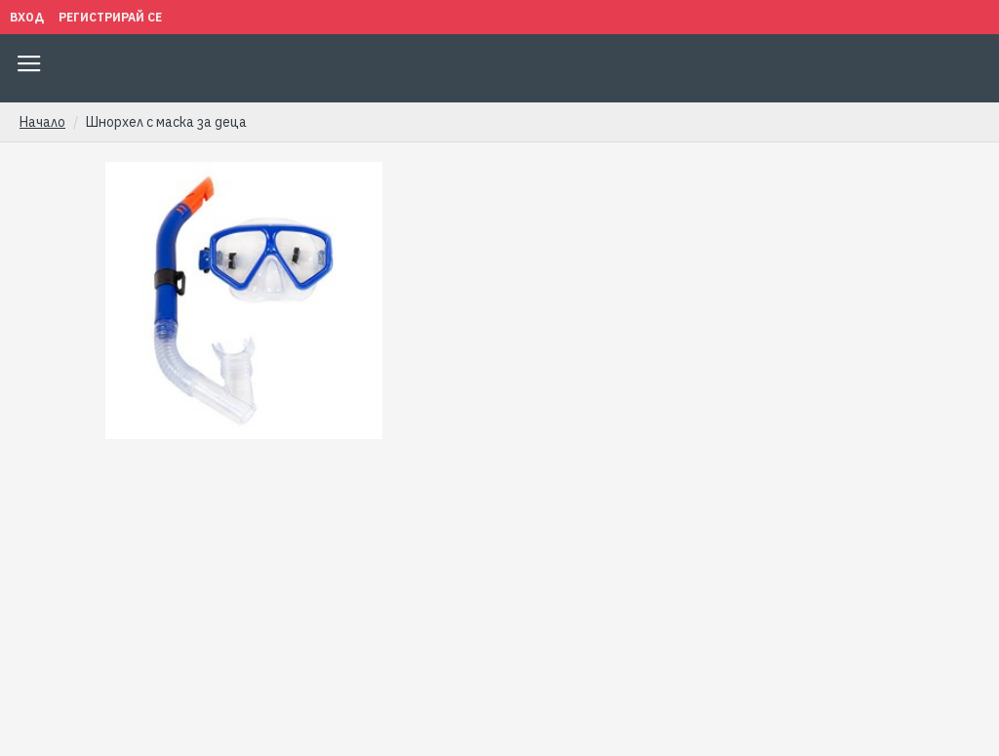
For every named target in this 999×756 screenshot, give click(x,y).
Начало (42, 122)
